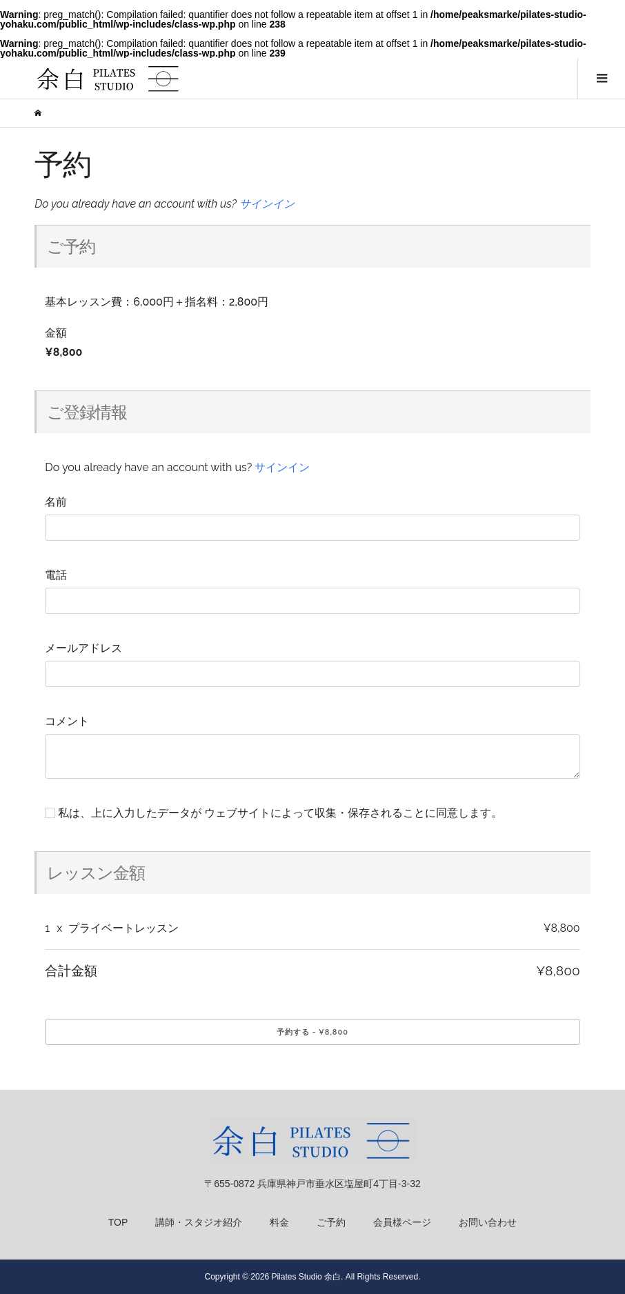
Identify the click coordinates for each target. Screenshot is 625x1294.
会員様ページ (402, 1222)
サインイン (267, 203)
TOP (118, 1222)
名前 (56, 501)
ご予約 (331, 1222)
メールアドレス (83, 648)
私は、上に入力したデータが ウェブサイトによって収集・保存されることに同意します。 (273, 812)
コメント (67, 721)
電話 (56, 574)
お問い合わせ (488, 1222)
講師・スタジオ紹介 (198, 1222)
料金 (279, 1222)
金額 (56, 332)
